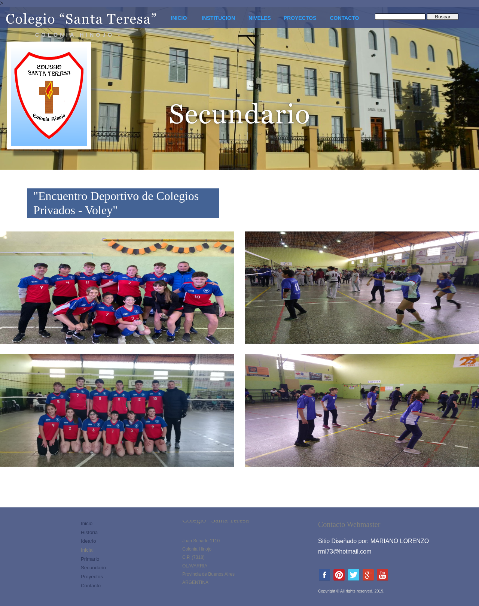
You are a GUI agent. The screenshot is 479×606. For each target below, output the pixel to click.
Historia (89, 532)
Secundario (93, 567)
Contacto (91, 585)
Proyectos (92, 576)
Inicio (86, 523)
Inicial (87, 550)
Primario (90, 559)
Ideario (88, 541)
